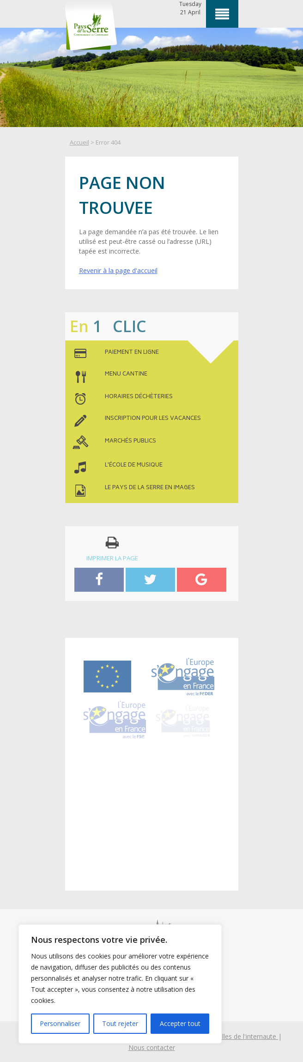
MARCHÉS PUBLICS (130, 441)
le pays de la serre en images (150, 488)
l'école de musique (134, 465)
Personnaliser (60, 1023)
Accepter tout (180, 1023)
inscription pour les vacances (153, 419)
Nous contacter (151, 1047)
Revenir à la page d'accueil (118, 270)
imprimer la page (112, 548)
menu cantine (126, 374)
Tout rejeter (120, 1023)
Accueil (79, 142)
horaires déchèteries (139, 397)
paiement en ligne (132, 353)
